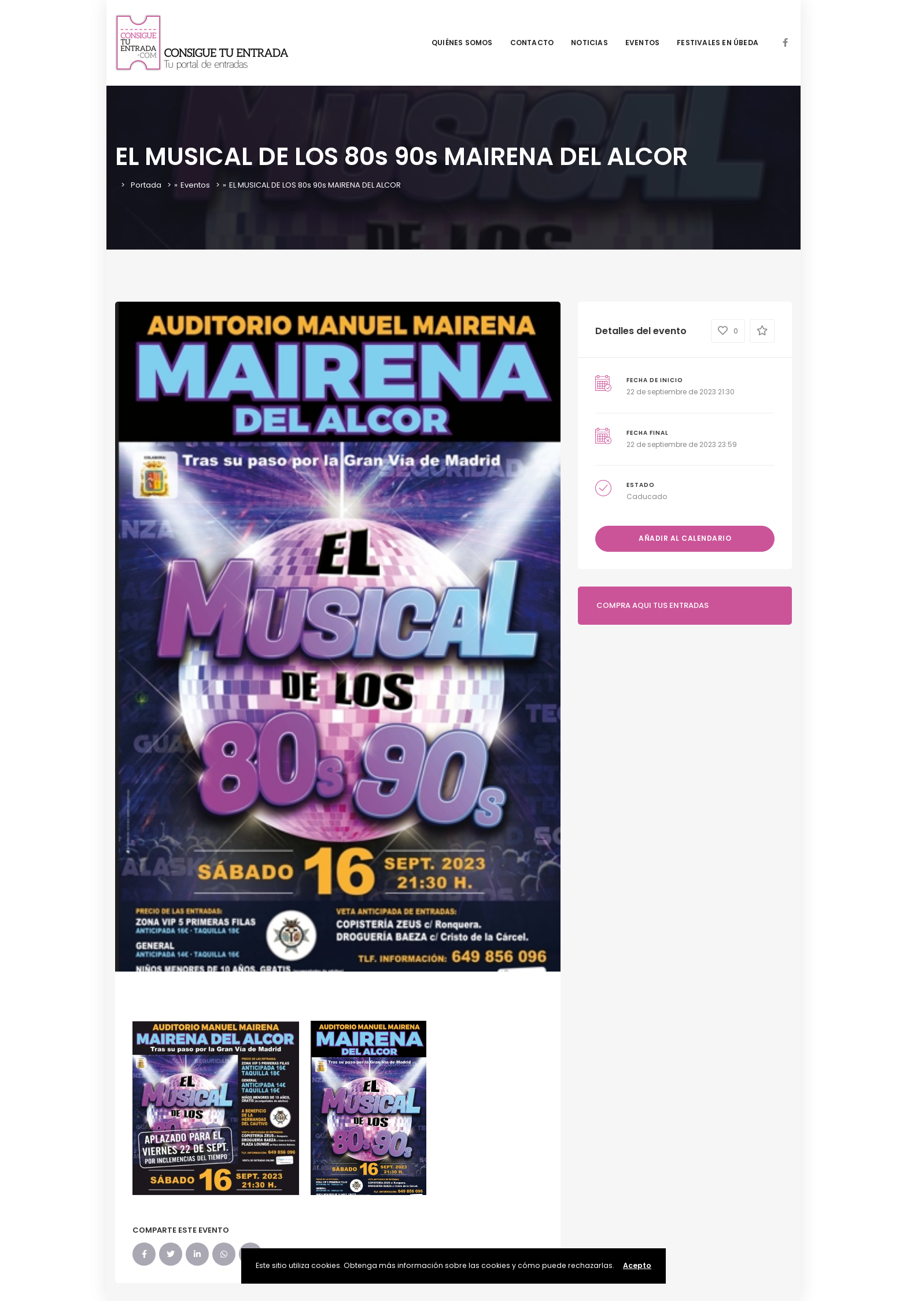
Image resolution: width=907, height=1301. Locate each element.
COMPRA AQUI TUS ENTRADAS (652, 605)
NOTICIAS (589, 42)
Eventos (195, 184)
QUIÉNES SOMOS (462, 42)
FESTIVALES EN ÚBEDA (717, 42)
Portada (146, 184)
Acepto (637, 1265)
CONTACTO (532, 42)
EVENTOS (642, 42)
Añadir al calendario (685, 538)
